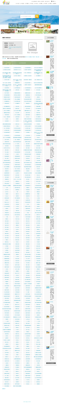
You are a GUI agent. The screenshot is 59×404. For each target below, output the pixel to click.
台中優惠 (40, 4)
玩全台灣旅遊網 (34, 1)
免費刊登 (39, 1)
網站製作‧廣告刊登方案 (45, 1)
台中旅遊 (31, 3)
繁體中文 (53, 1)
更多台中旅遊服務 (51, 367)
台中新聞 (45, 4)
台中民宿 (6, 2)
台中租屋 (22, 3)
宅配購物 (54, 4)
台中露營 (27, 3)
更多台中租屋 (51, 181)
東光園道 (30, 57)
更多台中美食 (51, 268)
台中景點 (50, 4)
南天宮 (26, 57)
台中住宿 (17, 3)
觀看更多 (3, 388)
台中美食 (36, 3)
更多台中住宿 (51, 139)
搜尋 (37, 16)
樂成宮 (33, 57)
